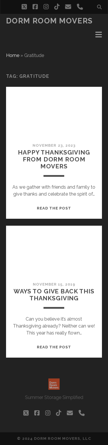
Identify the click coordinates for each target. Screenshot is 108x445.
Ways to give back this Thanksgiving (54, 295)
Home (12, 55)
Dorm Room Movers (49, 20)
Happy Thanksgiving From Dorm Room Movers (54, 159)
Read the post (54, 208)
